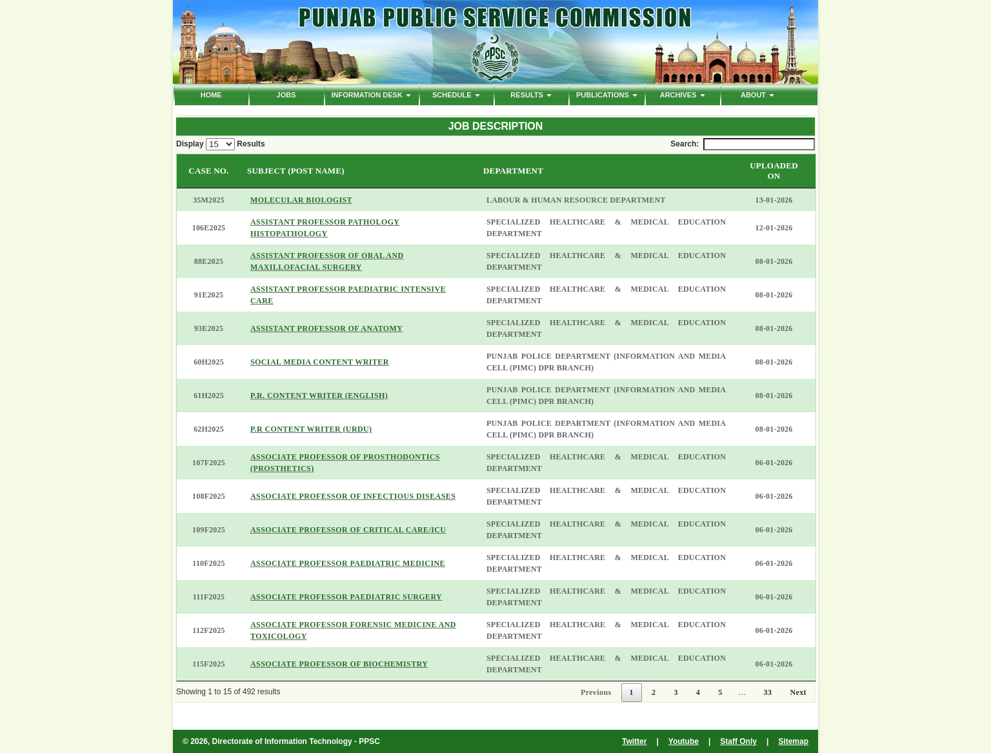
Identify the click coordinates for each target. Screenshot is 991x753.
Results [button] (531, 95)
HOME (211, 95)
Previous (596, 692)
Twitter (634, 741)
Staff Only (738, 741)
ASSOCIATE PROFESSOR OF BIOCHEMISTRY (339, 663)
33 (768, 692)
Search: (742, 144)
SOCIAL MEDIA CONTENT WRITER (319, 361)
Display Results (220, 144)
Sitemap (793, 741)
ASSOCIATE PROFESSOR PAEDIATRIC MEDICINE (347, 563)
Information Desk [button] (370, 95)
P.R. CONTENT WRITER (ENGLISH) (319, 395)
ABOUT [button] (757, 95)
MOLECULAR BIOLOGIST (301, 200)
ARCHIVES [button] (682, 95)
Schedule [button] (456, 95)
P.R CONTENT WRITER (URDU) (311, 429)
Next (798, 692)
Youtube (683, 741)
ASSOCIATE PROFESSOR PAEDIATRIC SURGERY (346, 596)
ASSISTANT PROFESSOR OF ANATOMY (326, 328)
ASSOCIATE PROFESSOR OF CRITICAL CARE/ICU (348, 529)
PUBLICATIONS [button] (606, 95)
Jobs (286, 95)
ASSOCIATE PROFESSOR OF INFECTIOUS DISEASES (352, 496)
